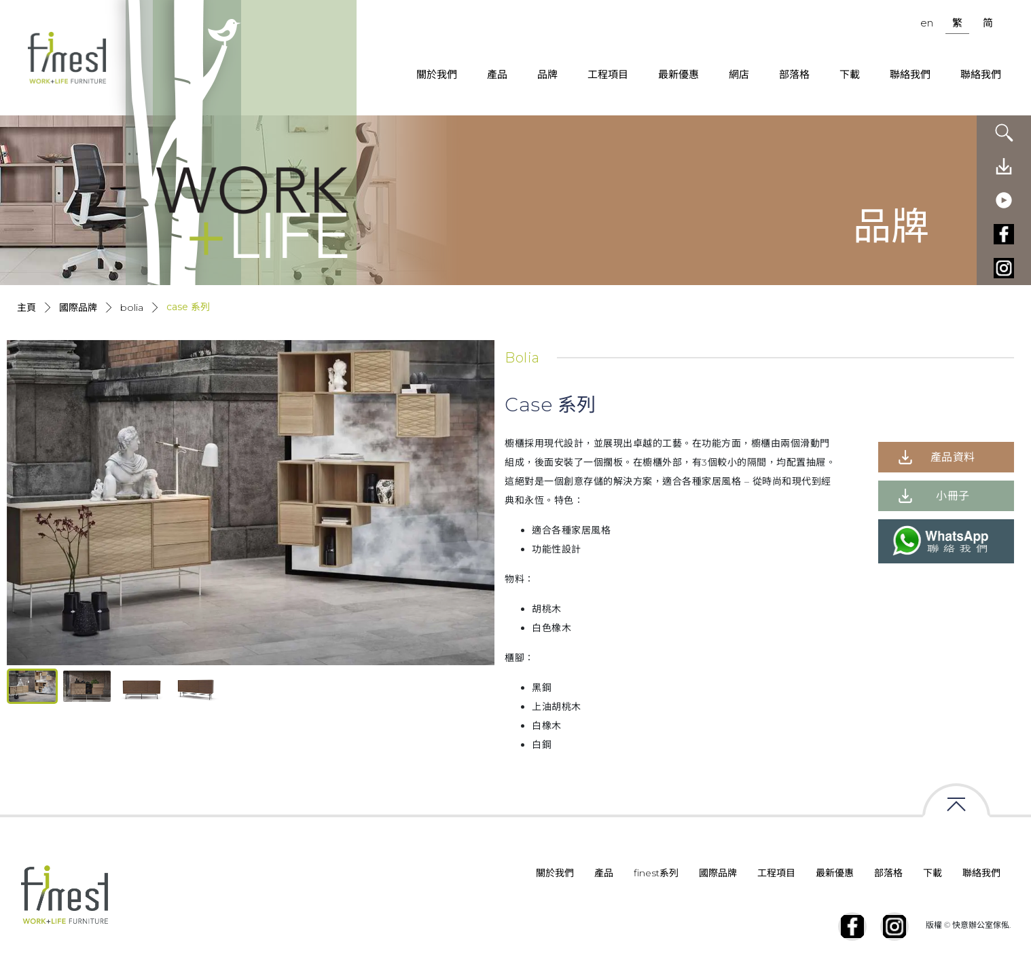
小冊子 (953, 495)
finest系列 (656, 873)
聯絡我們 (910, 74)
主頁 (26, 307)
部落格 (794, 74)
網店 (739, 74)
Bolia (131, 307)
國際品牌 (78, 307)
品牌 (547, 74)
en (926, 22)
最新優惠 (678, 74)
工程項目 (607, 74)
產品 (497, 74)
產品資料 (952, 457)
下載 (849, 74)
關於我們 (436, 74)
